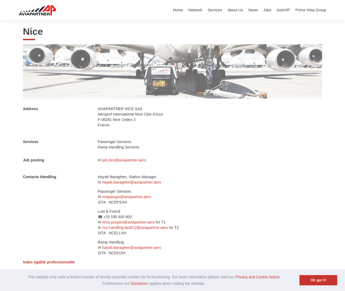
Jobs (267, 10)
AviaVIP (283, 10)
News (253, 10)
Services (215, 10)
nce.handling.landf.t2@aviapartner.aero (135, 227)
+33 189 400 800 (117, 217)
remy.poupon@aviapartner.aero (128, 222)
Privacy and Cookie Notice (257, 277)
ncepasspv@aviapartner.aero (126, 197)
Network (195, 10)
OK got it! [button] (318, 280)
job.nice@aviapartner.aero (124, 160)
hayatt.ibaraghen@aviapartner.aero (131, 182)
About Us (235, 10)
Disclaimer (139, 283)
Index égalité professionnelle (49, 262)
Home (178, 10)
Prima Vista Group (310, 10)
